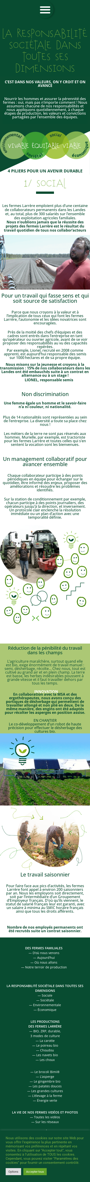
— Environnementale (45, 1005)
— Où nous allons (43, 962)
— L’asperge (45, 1076)
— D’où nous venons (44, 953)
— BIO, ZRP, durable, (45, 1031)
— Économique (45, 1010)
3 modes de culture (45, 1036)
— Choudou (45, 1050)
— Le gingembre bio (45, 1081)
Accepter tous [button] (35, 1171)
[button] (45, 9)
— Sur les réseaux (45, 1122)
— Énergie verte (45, 1100)
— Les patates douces (45, 1086)
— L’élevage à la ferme (45, 1096)
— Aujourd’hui (44, 957)
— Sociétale (45, 1000)
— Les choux (45, 1060)
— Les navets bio (45, 1055)
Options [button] (13, 1171)
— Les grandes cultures (45, 1091)
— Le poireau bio (45, 1045)
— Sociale (45, 995)
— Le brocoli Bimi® (45, 1072)
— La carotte (45, 1040)
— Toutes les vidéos (45, 1117)
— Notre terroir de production (44, 967)
